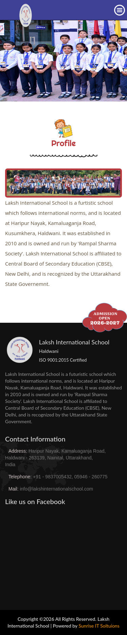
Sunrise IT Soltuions (99, 626)
